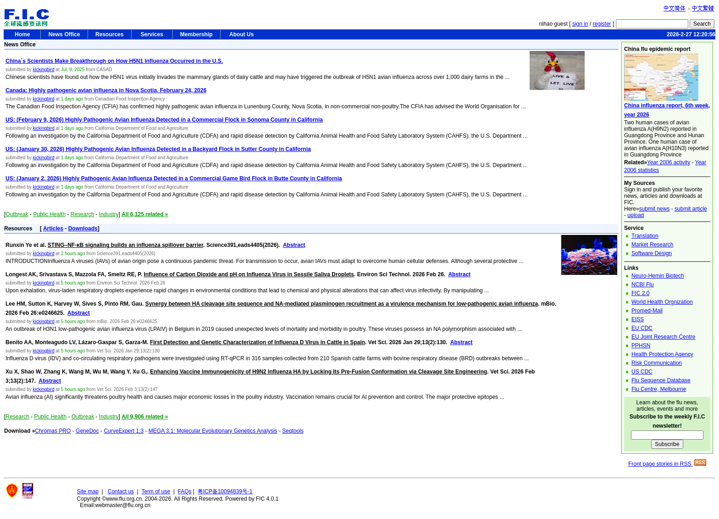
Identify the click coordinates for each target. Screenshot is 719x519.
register (602, 24)
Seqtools (293, 431)
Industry (109, 214)
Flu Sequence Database (661, 380)
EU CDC (642, 328)
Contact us (121, 491)
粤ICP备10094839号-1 (225, 491)
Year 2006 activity (668, 162)
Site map (88, 491)
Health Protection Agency (662, 354)
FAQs (185, 491)
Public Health (49, 214)
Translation (644, 236)
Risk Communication (656, 363)
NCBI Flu (642, 284)
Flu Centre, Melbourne (658, 389)
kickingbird (43, 69)
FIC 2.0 (640, 293)
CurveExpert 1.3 (124, 431)
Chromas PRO (53, 431)
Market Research (652, 244)
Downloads (83, 228)
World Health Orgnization (662, 302)
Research (82, 214)
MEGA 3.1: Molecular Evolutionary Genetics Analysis (213, 431)
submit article (691, 209)
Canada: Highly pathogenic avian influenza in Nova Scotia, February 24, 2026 (106, 90)
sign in (580, 24)
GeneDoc (87, 431)
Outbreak (17, 214)
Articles (53, 228)
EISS (637, 319)
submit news (654, 209)
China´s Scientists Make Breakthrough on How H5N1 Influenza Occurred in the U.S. (114, 61)
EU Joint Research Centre (663, 337)
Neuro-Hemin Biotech (657, 276)
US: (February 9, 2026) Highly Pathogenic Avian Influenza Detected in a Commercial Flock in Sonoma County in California (164, 120)
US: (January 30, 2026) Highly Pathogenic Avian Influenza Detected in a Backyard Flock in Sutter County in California (158, 149)
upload (635, 215)
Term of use (155, 491)
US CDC (642, 371)
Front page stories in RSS (667, 464)
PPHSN (640, 345)
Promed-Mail (647, 310)
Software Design (651, 253)
